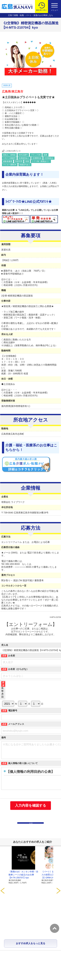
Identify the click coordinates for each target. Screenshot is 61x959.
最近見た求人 (41, 10)
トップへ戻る (54, 928)
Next (59, 874)
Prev (2, 874)
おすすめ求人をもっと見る (30, 901)
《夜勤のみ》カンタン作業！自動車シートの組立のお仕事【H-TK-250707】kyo (23, 883)
